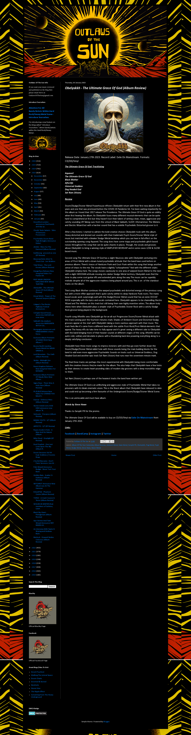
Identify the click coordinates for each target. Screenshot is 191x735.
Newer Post (70, 455)
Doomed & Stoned (38, 682)
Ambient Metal (112, 445)
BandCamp (82, 434)
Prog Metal (150, 445)
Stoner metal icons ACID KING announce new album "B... (43, 408)
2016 (34, 571)
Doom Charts (36, 678)
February (38, 215)
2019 (34, 559)
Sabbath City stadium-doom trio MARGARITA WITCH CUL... (44, 323)
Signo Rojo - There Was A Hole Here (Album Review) (44, 385)
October (37, 184)
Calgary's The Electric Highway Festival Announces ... (42, 306)
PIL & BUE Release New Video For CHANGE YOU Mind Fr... (44, 394)
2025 (34, 165)
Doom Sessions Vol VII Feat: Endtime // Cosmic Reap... (44, 455)
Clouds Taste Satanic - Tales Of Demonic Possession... (45, 232)
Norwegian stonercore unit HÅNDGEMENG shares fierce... (44, 332)
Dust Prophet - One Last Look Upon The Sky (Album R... (43, 446)
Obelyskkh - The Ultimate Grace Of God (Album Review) (44, 290)
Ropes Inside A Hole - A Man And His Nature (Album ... (43, 432)
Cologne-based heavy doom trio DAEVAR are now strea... (44, 315)
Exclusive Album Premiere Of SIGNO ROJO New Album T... (44, 340)
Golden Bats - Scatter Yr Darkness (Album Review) (43, 477)
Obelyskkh (141, 445)
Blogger (106, 722)
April (36, 207)
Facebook (70, 434)
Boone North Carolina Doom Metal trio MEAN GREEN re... (44, 348)
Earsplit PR (132, 445)
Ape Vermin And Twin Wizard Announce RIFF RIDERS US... (44, 523)
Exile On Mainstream (142, 418)
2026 (34, 161)
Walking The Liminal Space (42, 675)
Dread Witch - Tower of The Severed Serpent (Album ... (45, 298)
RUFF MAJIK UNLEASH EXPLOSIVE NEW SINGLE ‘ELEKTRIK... (44, 282)
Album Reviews (100, 445)
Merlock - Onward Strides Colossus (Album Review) (44, 539)
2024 (34, 169)
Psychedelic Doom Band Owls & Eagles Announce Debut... (45, 241)
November (38, 180)
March (37, 211)
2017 (34, 567)
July (35, 196)
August (37, 192)
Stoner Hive (35, 688)
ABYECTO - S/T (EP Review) (44, 426)
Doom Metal (123, 445)
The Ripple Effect (38, 692)
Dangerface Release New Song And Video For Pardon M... (44, 273)
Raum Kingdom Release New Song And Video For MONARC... (45, 369)
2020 (34, 555)
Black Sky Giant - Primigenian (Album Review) (43, 515)
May (36, 203)
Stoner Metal (96, 448)
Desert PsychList (37, 672)
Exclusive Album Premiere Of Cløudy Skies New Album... (44, 377)
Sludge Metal (76, 448)
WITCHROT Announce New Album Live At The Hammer (44, 486)
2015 (34, 575)
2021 (34, 552)
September (38, 188)
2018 (34, 563)
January (37, 219)
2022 (34, 548)
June (36, 199)
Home (113, 455)
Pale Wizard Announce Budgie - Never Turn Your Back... (45, 469)
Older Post (157, 455)
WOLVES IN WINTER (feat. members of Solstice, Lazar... (44, 506)
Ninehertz (35, 685)
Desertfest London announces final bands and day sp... (44, 224)
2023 (34, 173)
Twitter (107, 434)
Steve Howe (86, 448)
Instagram (95, 434)
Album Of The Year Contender (83, 445)
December (38, 176)
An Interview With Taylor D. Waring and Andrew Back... (44, 531)
